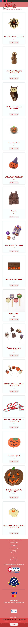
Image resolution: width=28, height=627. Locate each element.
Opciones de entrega (14, 545)
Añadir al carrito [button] (14, 42)
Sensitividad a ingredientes (14, 542)
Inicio (4, 9)
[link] (14, 570)
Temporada (8, 9)
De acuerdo (14, 624)
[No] (26, 622)
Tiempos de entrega (14, 543)
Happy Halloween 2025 (15, 9)
